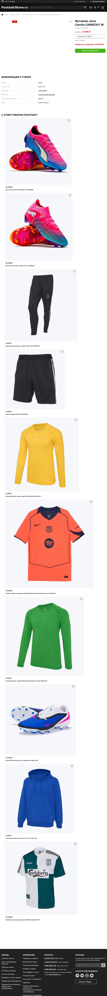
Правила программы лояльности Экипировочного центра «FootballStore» (32, 989)
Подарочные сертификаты (12, 981)
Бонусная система (30, 962)
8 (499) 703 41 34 (50, 958)
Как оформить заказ (31, 972)
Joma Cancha (42, 90)
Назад (5, 14)
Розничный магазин (30, 965)
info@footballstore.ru (55, 974)
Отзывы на (88, 982)
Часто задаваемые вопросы (9, 963)
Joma (40, 82)
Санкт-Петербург (8, 1)
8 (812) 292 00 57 (50, 962)
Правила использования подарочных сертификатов (11, 986)
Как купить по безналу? (32, 979)
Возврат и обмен (29, 969)
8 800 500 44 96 (79, 1)
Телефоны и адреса (30, 958)
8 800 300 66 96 (50, 969)
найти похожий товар (90, 51)
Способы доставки (9, 971)
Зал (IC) (40, 98)
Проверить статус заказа (11, 978)
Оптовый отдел (29, 976)
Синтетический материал (46, 94)
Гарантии (26, 983)
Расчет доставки (8, 974)
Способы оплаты (8, 958)
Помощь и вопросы (98, 1)
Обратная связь (8, 967)
